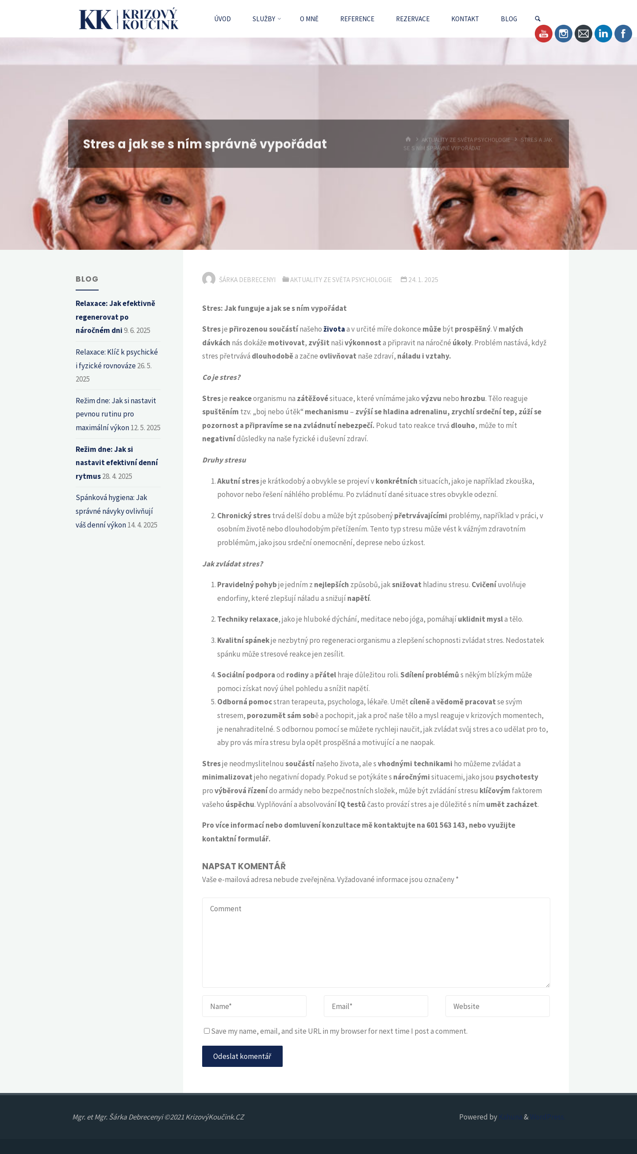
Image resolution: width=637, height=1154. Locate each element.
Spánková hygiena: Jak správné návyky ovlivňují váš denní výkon (114, 511)
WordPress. (547, 1117)
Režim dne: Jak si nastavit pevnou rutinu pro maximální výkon (116, 414)
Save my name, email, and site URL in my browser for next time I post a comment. (336, 1031)
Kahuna (509, 1117)
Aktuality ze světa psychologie (341, 279)
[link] (538, 19)
